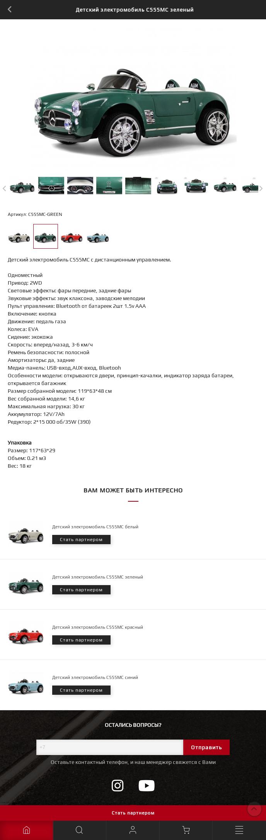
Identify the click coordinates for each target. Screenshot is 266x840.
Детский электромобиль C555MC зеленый (97, 577)
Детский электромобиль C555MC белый (95, 526)
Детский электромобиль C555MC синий (95, 677)
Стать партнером (133, 813)
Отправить (206, 747)
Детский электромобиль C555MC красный (97, 627)
